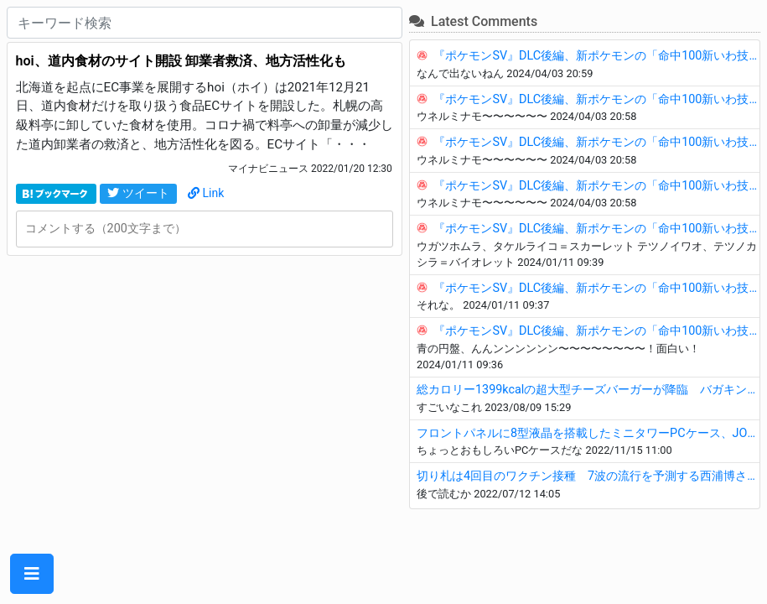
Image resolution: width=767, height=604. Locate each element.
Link (206, 193)
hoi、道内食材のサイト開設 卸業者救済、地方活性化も (181, 61)
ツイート (138, 193)
